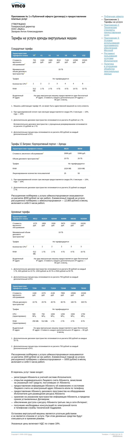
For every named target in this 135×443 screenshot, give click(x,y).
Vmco (30, 434)
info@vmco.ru (117, 436)
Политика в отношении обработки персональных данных (111, 69)
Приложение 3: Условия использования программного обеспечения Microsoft (112, 44)
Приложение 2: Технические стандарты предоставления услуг (112, 30)
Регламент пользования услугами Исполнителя (110, 57)
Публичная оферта (114, 16)
